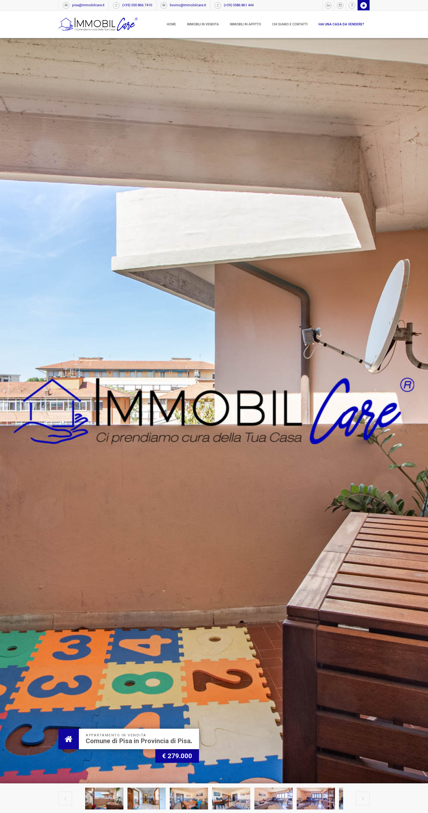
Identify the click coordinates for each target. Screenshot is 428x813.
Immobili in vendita (203, 24)
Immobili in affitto (245, 24)
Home (171, 24)
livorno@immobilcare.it (188, 5)
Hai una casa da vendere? (341, 24)
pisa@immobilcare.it (88, 5)
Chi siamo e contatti (290, 24)
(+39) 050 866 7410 (137, 5)
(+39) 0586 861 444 (239, 5)
